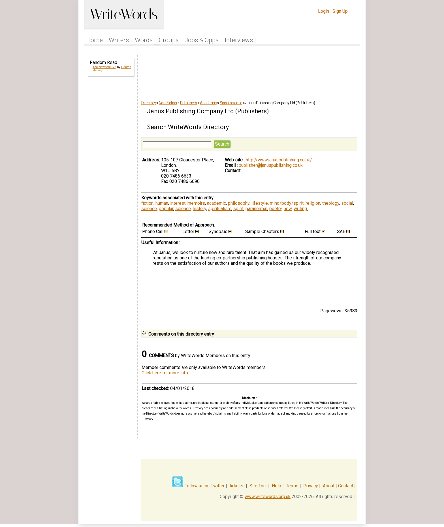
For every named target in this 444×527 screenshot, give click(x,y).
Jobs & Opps (202, 40)
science (149, 208)
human (161, 203)
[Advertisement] (110, 172)
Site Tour (258, 485)
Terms (292, 485)
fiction (147, 203)
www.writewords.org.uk (268, 496)
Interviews (239, 40)
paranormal (256, 208)
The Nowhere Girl (104, 67)
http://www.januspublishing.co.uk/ (279, 160)
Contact (345, 485)
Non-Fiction (168, 103)
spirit (238, 208)
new (288, 208)
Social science (231, 103)
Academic (208, 103)
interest (177, 203)
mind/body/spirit (287, 203)
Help (276, 485)
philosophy (238, 203)
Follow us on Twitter (204, 485)
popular (166, 208)
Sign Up (340, 11)
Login (323, 11)
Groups (169, 40)
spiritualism (219, 208)
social (347, 203)
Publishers (188, 103)
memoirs (196, 203)
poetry (275, 208)
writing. (301, 208)
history (199, 208)
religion (313, 203)
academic (216, 203)
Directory (148, 103)
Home (94, 40)
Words (144, 40)
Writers (119, 40)
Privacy (310, 485)
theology (330, 203)
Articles (237, 485)
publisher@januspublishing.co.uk (271, 165)
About (328, 485)
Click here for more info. (165, 372)
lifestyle (259, 203)
